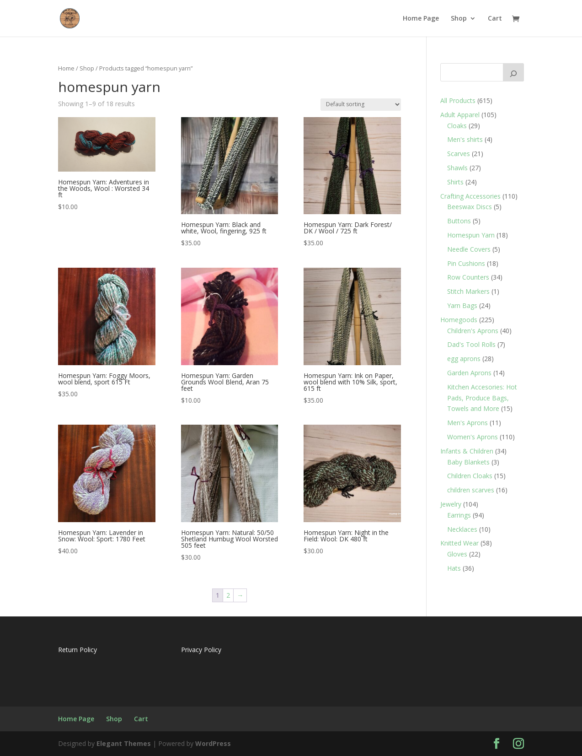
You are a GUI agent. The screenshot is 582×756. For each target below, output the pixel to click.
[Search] (513, 72)
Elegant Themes (123, 743)
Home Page (421, 18)
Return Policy (77, 649)
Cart (495, 18)
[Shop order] (360, 104)
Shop (459, 18)
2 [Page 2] (228, 595)
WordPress (213, 743)
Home (66, 68)
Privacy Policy (201, 649)
